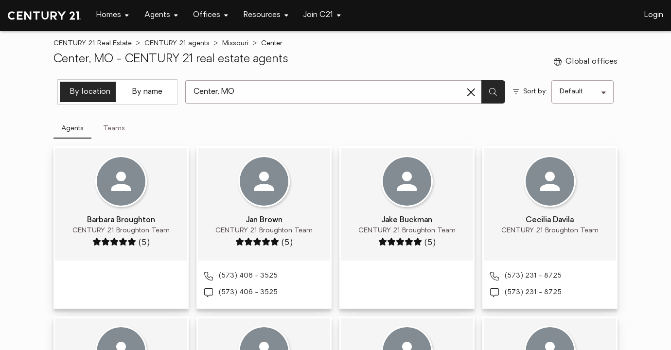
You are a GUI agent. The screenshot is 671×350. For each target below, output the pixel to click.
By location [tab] (90, 92)
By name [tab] (147, 92)
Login (653, 15)
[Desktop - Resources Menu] (266, 15)
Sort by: (535, 91)
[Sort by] (582, 92)
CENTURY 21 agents (177, 43)
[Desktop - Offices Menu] (210, 15)
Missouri (235, 43)
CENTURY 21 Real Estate (92, 43)
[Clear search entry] (471, 92)
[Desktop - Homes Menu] (112, 15)
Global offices (586, 62)
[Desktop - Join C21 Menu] (322, 15)
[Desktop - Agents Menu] (161, 15)
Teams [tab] (114, 128)
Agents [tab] (72, 128)
